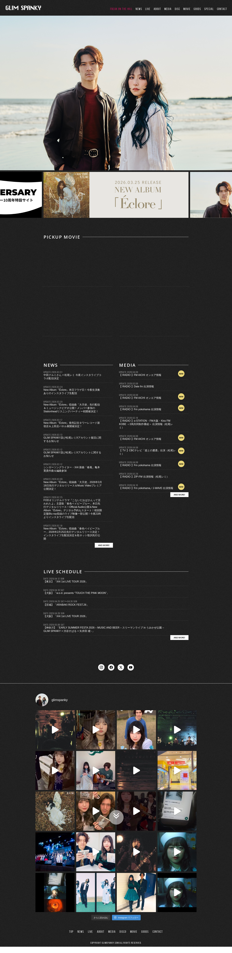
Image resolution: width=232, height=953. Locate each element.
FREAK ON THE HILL (121, 9)
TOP (71, 938)
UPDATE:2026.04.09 (128, 372)
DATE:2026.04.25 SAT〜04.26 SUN (60, 601)
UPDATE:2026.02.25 (53, 497)
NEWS (139, 9)
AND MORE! (104, 545)
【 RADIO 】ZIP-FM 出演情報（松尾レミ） (144, 476)
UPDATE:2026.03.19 (128, 417)
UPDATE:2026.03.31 (53, 372)
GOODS (197, 9)
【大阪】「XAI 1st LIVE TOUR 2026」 (66, 616)
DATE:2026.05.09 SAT (54, 624)
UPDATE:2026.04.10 (128, 485)
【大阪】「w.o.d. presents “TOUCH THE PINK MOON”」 (76, 593)
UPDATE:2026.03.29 (128, 473)
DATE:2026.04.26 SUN (54, 613)
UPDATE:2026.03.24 (53, 387)
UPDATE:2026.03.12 (53, 449)
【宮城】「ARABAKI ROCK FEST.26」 (66, 604)
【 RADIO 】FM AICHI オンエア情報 (140, 375)
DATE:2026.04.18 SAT (54, 590)
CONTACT (222, 9)
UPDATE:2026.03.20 (53, 401)
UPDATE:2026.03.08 (128, 383)
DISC (177, 9)
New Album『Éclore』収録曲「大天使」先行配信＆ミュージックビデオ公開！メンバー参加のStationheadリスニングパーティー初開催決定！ (72, 408)
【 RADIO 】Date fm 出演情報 (136, 386)
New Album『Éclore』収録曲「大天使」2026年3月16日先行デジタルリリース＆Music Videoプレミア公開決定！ (73, 485)
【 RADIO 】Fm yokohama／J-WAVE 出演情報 (146, 488)
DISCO (123, 938)
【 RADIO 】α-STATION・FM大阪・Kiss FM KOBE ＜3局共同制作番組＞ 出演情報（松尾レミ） (146, 424)
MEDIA (168, 9)
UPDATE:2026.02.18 (53, 525)
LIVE (147, 9)
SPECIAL (209, 9)
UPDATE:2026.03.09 (53, 479)
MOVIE (187, 9)
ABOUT (157, 9)
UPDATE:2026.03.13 (53, 434)
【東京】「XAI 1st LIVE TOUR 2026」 (66, 581)
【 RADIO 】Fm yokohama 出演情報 (140, 409)
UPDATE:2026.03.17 (53, 420)
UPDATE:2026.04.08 (128, 406)
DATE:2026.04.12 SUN (54, 578)
